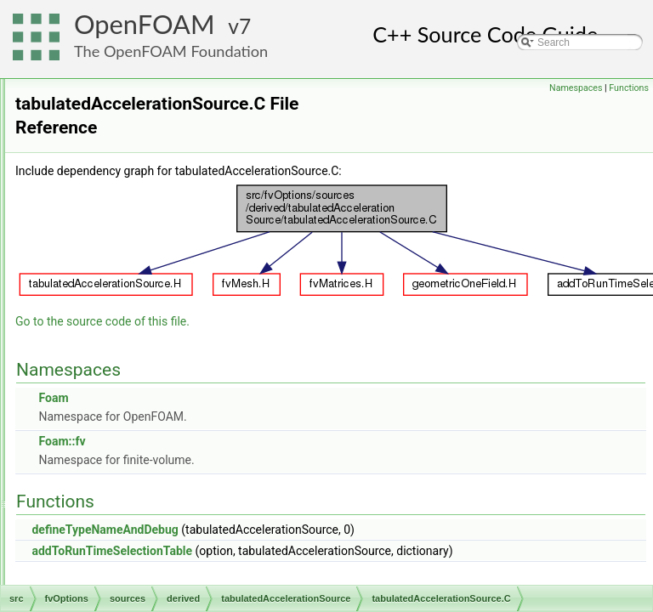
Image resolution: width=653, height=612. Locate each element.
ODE (81, 528)
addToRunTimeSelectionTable (324, 533)
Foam (266, 380)
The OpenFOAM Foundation (171, 51)
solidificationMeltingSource (171, 285)
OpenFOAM (144, 24)
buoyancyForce (145, 116)
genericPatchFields (113, 453)
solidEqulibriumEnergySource (177, 266)
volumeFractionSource (162, 397)
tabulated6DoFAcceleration (185, 322)
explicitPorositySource (161, 172)
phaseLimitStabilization (163, 210)
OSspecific (94, 565)
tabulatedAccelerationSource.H (194, 360)
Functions (629, 88)
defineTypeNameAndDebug (317, 511)
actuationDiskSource (157, 79)
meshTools (94, 509)
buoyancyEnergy (148, 98)
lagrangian (93, 472)
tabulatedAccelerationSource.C (194, 341)
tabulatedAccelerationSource (176, 303)
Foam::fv (274, 423)
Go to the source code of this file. (315, 303)
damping (130, 135)
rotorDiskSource (147, 247)
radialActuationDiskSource (170, 229)
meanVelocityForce (154, 191)
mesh (82, 490)
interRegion (123, 434)
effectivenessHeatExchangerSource (192, 154)
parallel (86, 584)
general (114, 416)
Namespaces (575, 88)
